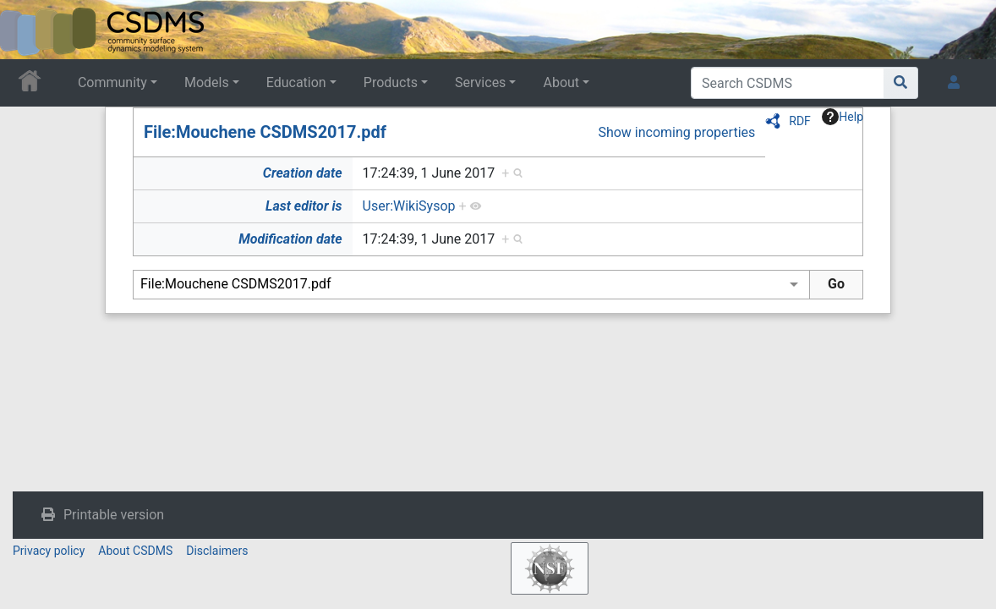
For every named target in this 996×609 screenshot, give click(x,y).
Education (296, 82)
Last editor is (303, 206)
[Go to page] (901, 83)
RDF (800, 121)
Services (480, 82)
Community (112, 82)
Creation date (302, 173)
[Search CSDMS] (787, 83)
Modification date (290, 239)
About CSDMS (135, 550)
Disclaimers (217, 550)
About (561, 82)
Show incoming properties (676, 132)
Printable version (113, 515)
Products (391, 82)
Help (842, 116)
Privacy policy (49, 550)
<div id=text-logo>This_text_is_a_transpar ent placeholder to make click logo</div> (27, 30)
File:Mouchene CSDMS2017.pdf (265, 132)
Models (206, 82)
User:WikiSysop (409, 206)
